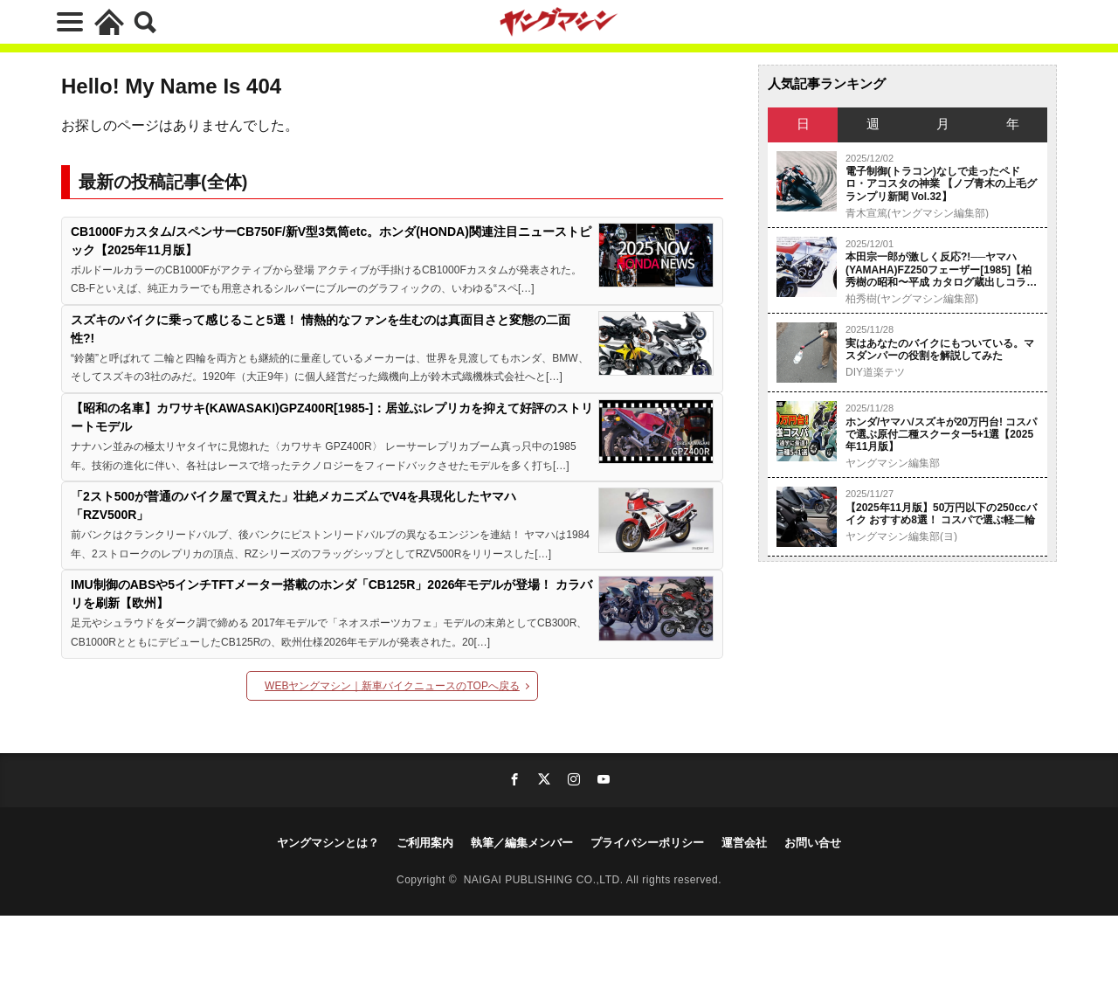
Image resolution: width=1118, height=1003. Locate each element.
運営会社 (744, 842)
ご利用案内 (425, 842)
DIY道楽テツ (875, 372)
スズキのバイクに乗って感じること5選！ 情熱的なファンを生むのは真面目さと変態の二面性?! (320, 329)
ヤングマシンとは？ (328, 842)
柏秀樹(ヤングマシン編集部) (911, 299)
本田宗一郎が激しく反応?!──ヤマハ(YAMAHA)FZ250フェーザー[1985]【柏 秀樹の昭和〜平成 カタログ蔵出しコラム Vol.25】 (941, 269)
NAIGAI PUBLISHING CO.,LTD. (545, 880)
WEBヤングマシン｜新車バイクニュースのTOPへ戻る (392, 686)
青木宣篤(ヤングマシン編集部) (917, 213)
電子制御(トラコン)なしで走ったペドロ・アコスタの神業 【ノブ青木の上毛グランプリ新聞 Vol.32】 (941, 184)
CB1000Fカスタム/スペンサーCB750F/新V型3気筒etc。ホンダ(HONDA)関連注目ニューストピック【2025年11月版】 (331, 241)
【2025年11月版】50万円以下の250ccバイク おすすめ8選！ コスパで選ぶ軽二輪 (941, 514)
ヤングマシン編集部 (892, 463)
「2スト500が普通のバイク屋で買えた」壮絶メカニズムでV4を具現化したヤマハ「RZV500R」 (293, 505)
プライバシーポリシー (647, 842)
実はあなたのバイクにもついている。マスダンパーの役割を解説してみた (939, 349)
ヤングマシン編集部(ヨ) (901, 536)
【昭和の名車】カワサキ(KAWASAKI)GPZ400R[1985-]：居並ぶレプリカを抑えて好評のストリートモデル (332, 417)
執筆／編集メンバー (522, 842)
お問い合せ (812, 842)
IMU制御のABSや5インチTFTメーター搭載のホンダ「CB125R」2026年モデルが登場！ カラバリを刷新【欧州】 (331, 594)
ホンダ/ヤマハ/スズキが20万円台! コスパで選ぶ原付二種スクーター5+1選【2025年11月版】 (941, 434)
